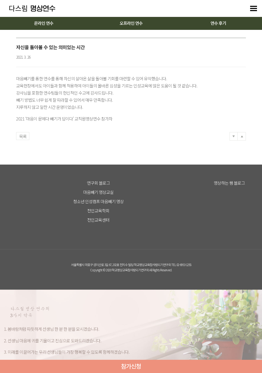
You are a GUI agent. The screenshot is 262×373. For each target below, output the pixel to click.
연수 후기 (218, 23)
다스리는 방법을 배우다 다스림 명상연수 (29, 8)
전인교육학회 (98, 210)
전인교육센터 (98, 220)
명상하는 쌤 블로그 (229, 183)
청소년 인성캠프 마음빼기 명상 (98, 201)
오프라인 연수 (131, 23)
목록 (22, 136)
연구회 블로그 (98, 183)
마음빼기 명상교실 (98, 192)
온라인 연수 (43, 23)
